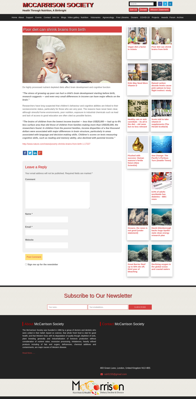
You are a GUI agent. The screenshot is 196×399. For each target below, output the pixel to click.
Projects (155, 17)
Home (14, 17)
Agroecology (108, 17)
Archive (180, 17)
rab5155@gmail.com (115, 374)
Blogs (63, 17)
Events (38, 17)
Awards (164, 17)
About (21, 17)
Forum (172, 17)
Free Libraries (122, 17)
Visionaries (95, 17)
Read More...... (28, 353)
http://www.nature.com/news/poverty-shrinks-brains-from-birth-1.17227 (56, 144)
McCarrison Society (57, 4)
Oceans (134, 17)
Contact (47, 17)
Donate (143, 9)
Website (29, 240)
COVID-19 (145, 17)
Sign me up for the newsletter (41, 264)
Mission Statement (160, 9)
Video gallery (73, 17)
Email (28, 227)
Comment (30, 179)
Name (29, 214)
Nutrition (84, 17)
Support (29, 17)
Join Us (133, 9)
